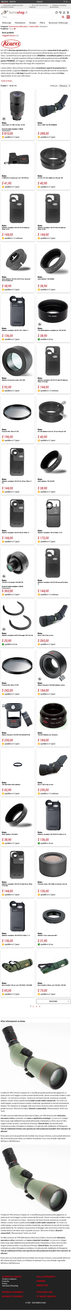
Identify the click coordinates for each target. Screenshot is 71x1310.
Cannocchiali (34, 26)
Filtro (42, 22)
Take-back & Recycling (10, 1286)
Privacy (4, 1283)
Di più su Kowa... (7, 81)
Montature (20, 22)
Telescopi (6, 22)
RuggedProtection (10, 35)
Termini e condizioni (9, 1279)
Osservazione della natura (18, 26)
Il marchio (5, 1281)
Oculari (32, 22)
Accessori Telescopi (58, 22)
